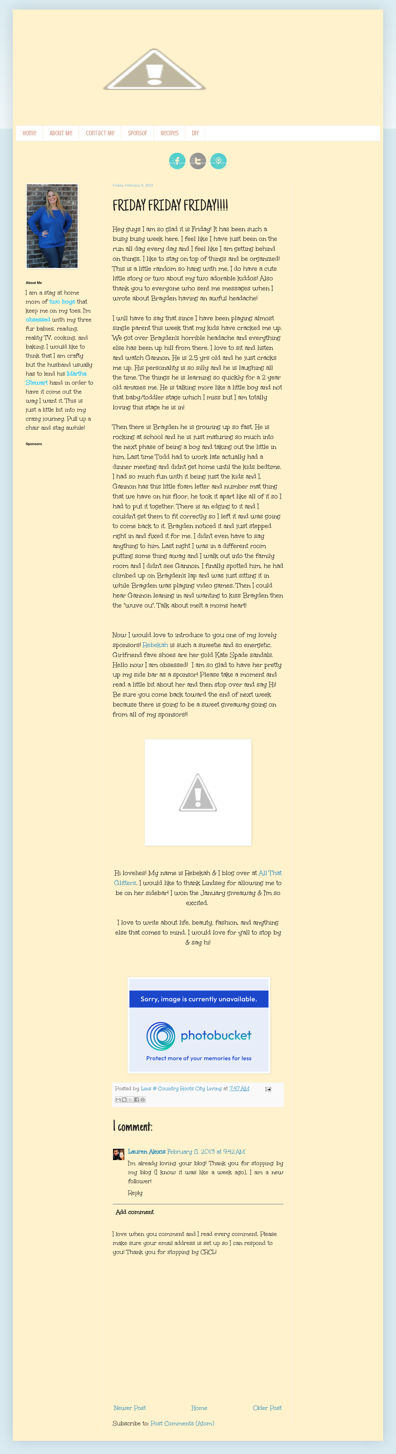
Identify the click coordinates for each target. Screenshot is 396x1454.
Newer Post (130, 1408)
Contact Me (100, 133)
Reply (135, 1193)
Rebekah (155, 645)
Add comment (135, 1212)
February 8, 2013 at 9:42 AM (206, 1152)
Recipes (169, 133)
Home (29, 133)
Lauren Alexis (146, 1152)
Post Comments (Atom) (182, 1423)
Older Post (267, 1408)
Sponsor (137, 133)
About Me (61, 133)
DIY (195, 133)
